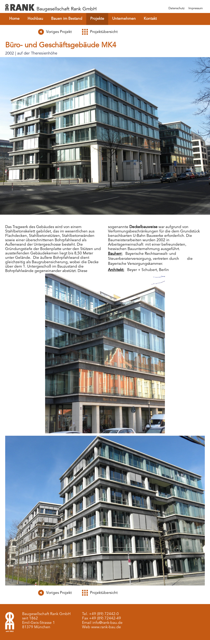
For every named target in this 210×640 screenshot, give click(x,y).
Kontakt (150, 19)
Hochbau (35, 19)
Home (14, 19)
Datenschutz (176, 8)
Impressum (195, 8)
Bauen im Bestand (66, 19)
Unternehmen (124, 19)
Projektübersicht (104, 32)
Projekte (97, 19)
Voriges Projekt (59, 32)
